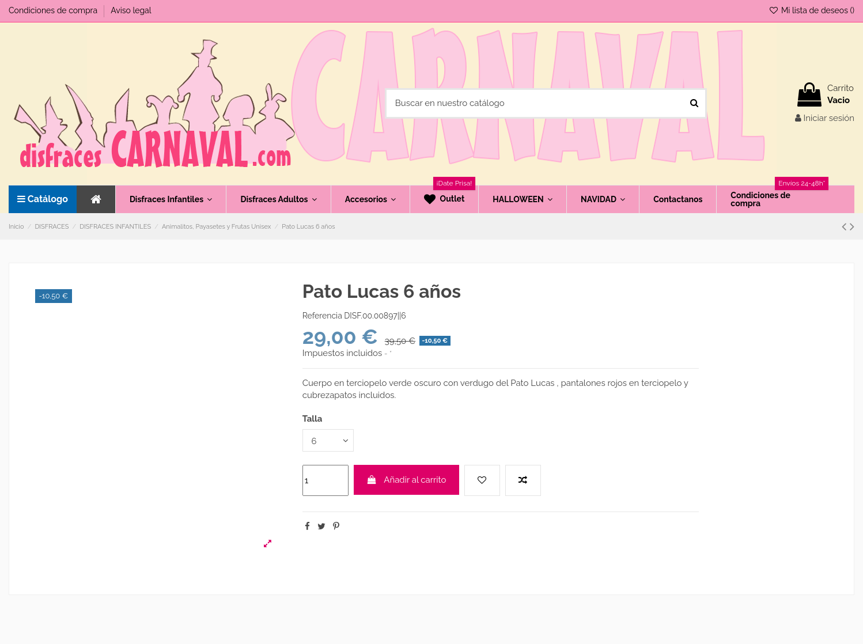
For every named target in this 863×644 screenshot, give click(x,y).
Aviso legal (131, 10)
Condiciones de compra (54, 10)
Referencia (322, 315)
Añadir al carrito (406, 480)
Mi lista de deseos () (811, 10)
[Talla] (328, 440)
